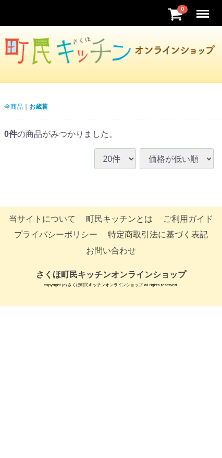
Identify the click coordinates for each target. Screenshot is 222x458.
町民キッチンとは (119, 218)
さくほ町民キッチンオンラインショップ (111, 274)
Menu (203, 9)
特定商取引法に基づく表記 (158, 235)
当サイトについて (42, 218)
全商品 (13, 106)
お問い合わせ (111, 250)
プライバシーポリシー (55, 235)
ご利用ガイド (188, 218)
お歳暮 (38, 106)
